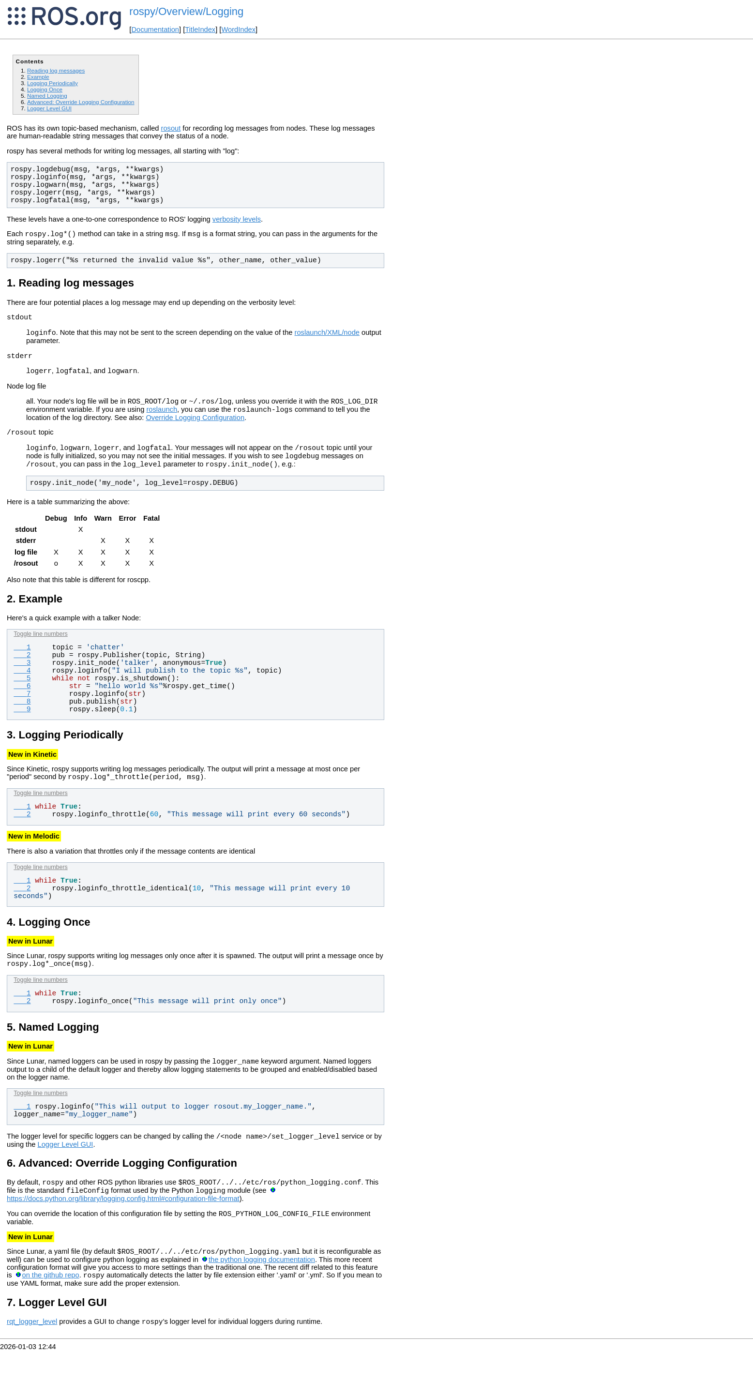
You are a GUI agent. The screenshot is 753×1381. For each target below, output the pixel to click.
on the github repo (50, 1304)
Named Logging (47, 95)
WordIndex (238, 29)
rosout (171, 128)
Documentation (155, 29)
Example (38, 77)
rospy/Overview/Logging (186, 11)
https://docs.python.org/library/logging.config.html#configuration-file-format (123, 1223)
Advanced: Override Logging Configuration (81, 102)
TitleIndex (200, 29)
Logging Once (44, 89)
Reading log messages (56, 70)
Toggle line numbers (40, 649)
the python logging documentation (262, 1287)
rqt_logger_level (32, 1352)
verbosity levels (236, 219)
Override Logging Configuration (195, 428)
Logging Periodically (52, 83)
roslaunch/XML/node (327, 337)
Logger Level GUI (49, 108)
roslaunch (161, 419)
